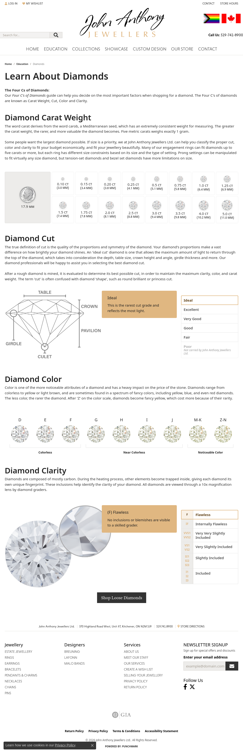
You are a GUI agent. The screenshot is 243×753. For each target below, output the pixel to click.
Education (22, 64)
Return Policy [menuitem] (135, 687)
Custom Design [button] (149, 48)
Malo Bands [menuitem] (74, 663)
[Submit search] (56, 35)
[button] (11, 3)
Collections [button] (86, 48)
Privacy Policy (98, 731)
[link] (208, 3)
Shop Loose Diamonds (121, 597)
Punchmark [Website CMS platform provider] (130, 746)
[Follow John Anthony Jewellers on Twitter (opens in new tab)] (192, 687)
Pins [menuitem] (8, 693)
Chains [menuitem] (10, 687)
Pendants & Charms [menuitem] (21, 675)
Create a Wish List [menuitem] (138, 669)
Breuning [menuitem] (72, 651)
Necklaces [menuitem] (13, 681)
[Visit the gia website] (121, 715)
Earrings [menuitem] (12, 663)
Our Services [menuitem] (134, 663)
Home (32, 48)
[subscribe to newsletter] (231, 666)
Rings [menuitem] (9, 657)
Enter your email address (205, 657)
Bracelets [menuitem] (13, 669)
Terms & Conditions (126, 731)
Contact (207, 48)
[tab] (209, 300)
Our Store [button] (182, 48)
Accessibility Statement (161, 731)
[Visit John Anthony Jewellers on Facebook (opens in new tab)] (185, 687)
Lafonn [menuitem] (70, 657)
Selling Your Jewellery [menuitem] (143, 675)
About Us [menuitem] (131, 651)
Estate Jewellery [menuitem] (18, 651)
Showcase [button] (116, 48)
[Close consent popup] (92, 745)
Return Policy (74, 731)
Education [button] (55, 48)
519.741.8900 (164, 626)
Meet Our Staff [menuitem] (136, 657)
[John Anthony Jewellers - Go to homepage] (121, 26)
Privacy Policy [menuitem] (136, 681)
